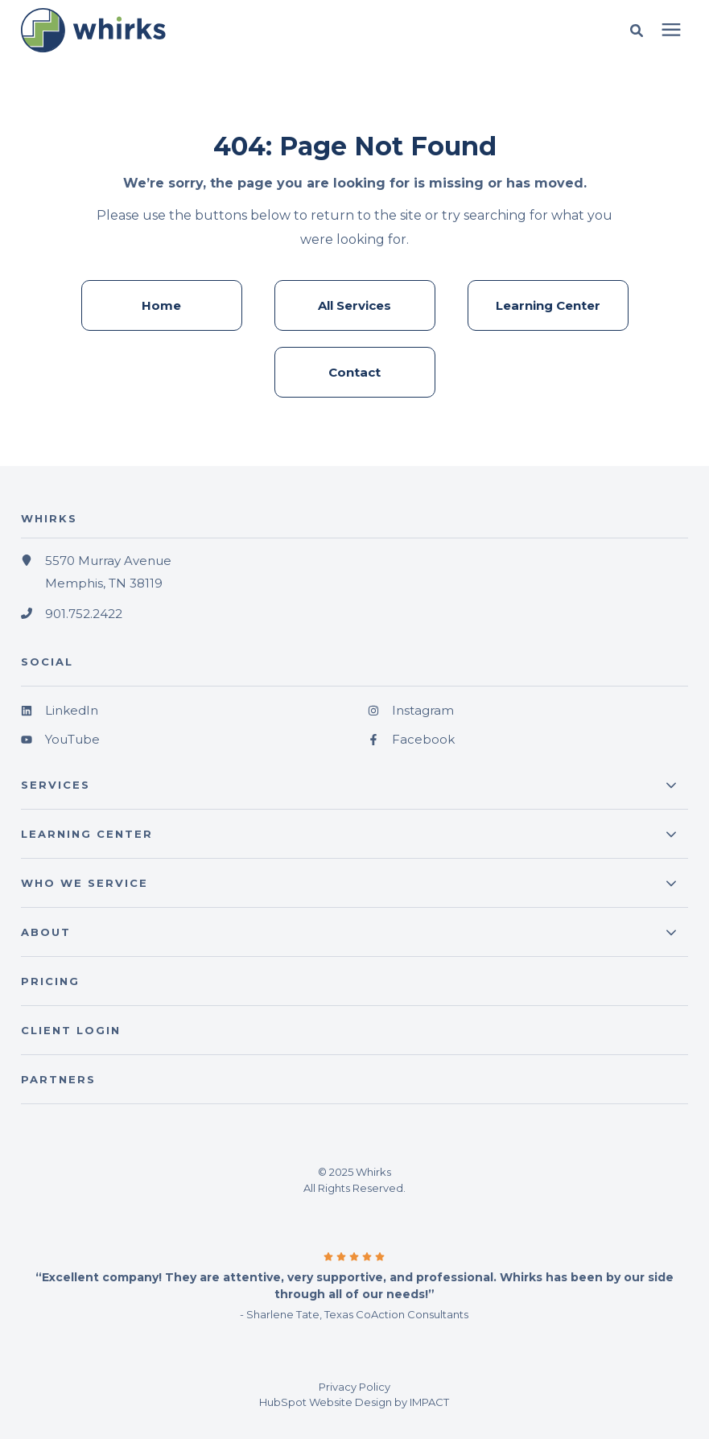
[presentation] (671, 30)
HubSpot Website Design (325, 1402)
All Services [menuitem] (354, 305)
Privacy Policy (354, 1386)
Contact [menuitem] (354, 372)
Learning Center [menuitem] (548, 305)
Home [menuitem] (161, 305)
